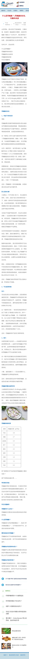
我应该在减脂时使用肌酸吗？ (13, 584)
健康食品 (24, 23)
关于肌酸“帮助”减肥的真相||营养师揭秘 (16, 578)
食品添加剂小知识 (18, 23)
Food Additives (7, 23)
